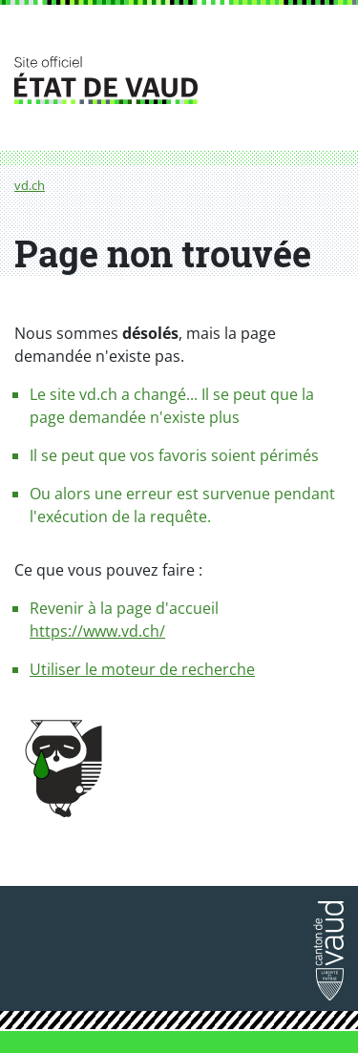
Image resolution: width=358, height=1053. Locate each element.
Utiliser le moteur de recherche (142, 669)
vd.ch (29, 185)
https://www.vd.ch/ (97, 631)
